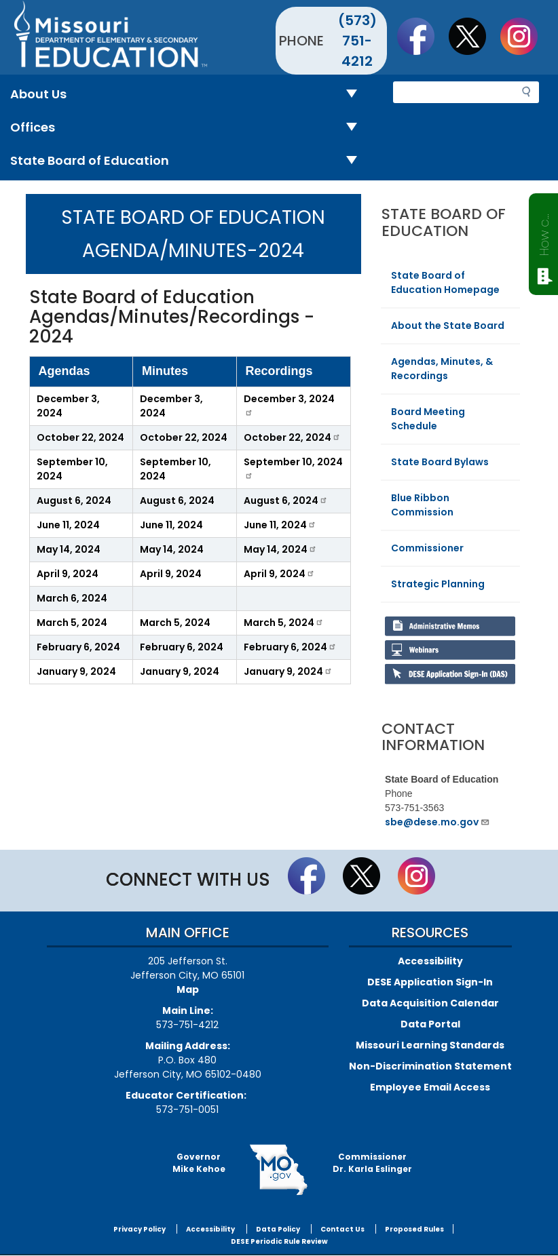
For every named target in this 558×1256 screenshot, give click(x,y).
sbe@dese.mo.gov (437, 822)
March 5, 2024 (72, 622)
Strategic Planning (438, 584)
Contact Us (342, 1229)
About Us (189, 94)
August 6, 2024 (74, 500)
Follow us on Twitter (474, 36)
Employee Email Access (430, 1087)
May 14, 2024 (68, 549)
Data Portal (430, 1024)
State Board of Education (189, 161)
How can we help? (544, 232)
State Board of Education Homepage (445, 282)
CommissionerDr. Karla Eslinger (372, 1163)
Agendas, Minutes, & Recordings (442, 368)
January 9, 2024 (76, 671)
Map (187, 989)
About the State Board (447, 325)
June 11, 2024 (68, 525)
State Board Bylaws (440, 462)
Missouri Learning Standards (430, 1045)
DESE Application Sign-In (430, 982)
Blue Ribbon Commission (422, 505)
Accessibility (430, 961)
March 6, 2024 (72, 598)
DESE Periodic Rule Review (279, 1241)
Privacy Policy (139, 1229)
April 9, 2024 (67, 574)
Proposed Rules (414, 1229)
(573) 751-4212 (357, 41)
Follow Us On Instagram (525, 36)
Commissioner (427, 548)
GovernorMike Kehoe (198, 1163)
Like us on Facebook (422, 36)
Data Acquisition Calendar (430, 1003)
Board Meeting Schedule (428, 419)
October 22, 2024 (80, 437)
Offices (189, 128)
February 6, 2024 (78, 647)
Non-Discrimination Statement (430, 1066)
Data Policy (278, 1229)
